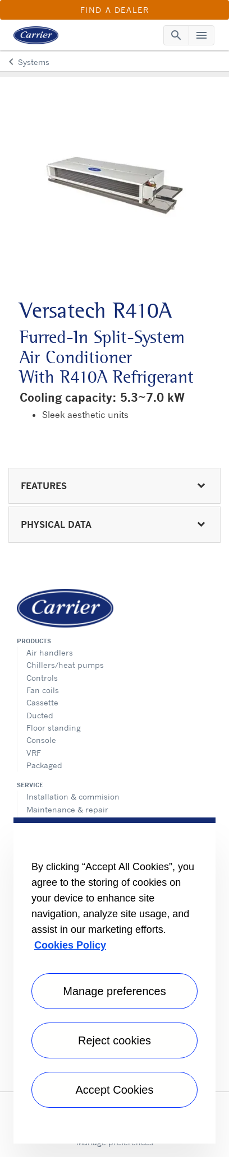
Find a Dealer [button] (114, 10)
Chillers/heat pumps (65, 665)
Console (41, 740)
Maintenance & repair (67, 809)
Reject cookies (114, 1040)
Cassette (42, 702)
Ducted (39, 715)
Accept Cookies (115, 1090)
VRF (33, 753)
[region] (114, 980)
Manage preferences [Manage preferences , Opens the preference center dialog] (114, 991)
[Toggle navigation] (176, 35)
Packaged (44, 765)
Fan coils (42, 690)
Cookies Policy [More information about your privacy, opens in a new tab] (70, 945)
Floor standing (53, 727)
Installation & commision (73, 796)
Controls (42, 677)
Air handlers (49, 652)
